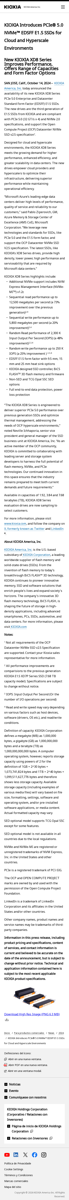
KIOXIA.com (19, 627)
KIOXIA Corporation (36, 555)
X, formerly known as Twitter (24, 529)
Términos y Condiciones (18, 1175)
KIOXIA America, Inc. (18, 550)
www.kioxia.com (15, 524)
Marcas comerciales (16, 1181)
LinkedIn (56, 529)
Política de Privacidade (17, 1163)
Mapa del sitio (12, 1187)
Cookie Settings (13, 1169)
